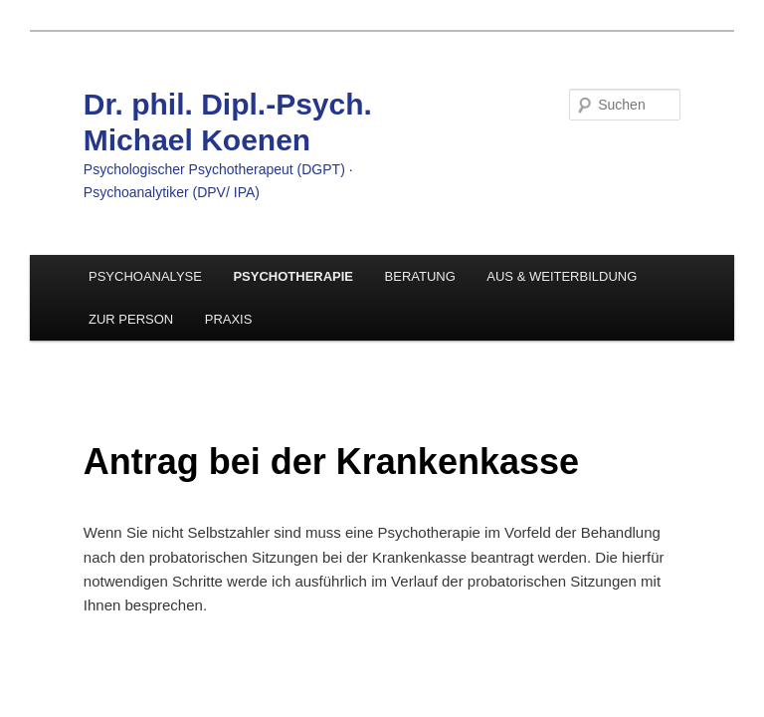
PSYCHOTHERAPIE (293, 276)
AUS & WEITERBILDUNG (561, 276)
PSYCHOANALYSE (145, 276)
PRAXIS (229, 319)
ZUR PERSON (131, 319)
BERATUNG (420, 276)
